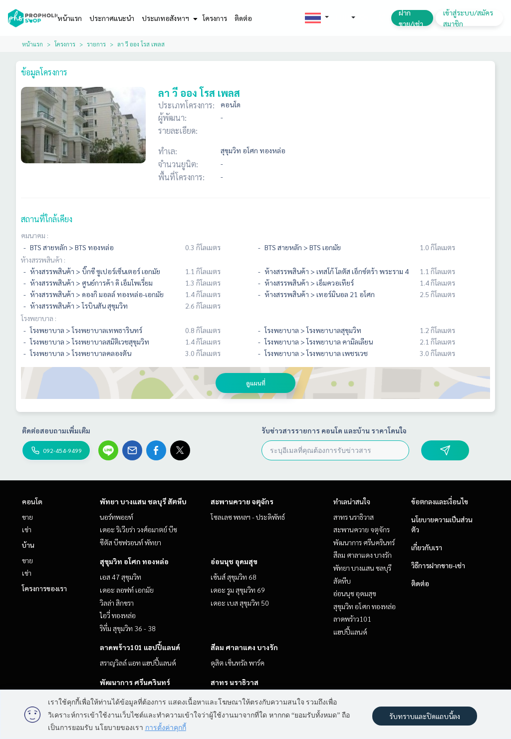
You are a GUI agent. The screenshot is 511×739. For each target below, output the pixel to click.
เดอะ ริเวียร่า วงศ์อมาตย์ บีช (138, 529)
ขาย (27, 516)
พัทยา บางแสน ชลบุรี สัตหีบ (143, 501)
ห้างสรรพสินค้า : (43, 259)
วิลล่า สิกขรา (117, 602)
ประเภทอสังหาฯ (168, 17)
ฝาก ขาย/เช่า (411, 18)
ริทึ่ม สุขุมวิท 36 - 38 (128, 628)
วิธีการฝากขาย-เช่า (438, 565)
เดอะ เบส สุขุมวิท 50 (240, 602)
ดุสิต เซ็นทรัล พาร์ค (237, 662)
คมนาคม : (34, 235)
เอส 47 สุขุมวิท (120, 576)
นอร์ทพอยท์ (116, 516)
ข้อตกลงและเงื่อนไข (439, 501)
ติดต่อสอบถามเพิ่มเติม (56, 430)
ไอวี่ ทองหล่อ (118, 615)
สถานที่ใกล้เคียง (46, 219)
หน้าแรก (69, 17)
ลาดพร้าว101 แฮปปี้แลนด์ (140, 647)
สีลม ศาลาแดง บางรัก (244, 647)
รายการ (96, 44)
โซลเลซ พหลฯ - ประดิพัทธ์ (248, 516)
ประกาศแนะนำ (111, 17)
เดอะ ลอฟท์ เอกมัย (127, 589)
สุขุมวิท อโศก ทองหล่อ (134, 561)
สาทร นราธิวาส (234, 682)
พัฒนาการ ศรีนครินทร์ (135, 682)
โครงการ (215, 17)
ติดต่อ (243, 17)
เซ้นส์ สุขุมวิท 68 (233, 576)
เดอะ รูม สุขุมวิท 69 (238, 589)
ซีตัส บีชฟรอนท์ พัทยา (130, 542)
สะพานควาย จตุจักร (242, 501)
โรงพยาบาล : (38, 318)
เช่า (26, 529)
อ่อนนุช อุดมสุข (234, 561)
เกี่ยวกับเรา (426, 547)
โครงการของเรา (44, 588)
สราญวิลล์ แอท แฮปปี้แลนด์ (138, 662)
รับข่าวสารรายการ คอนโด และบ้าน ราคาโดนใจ (334, 430)
